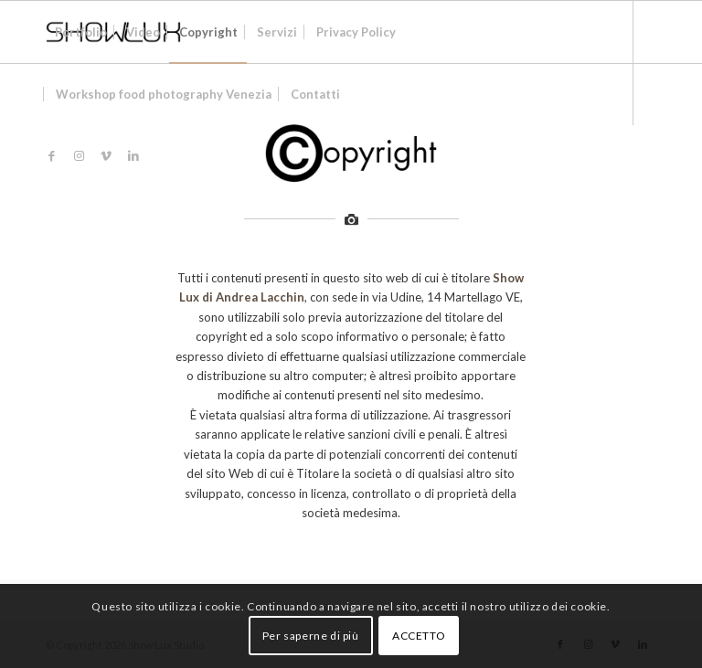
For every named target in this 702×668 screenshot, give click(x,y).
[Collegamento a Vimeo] (106, 155)
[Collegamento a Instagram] (78, 155)
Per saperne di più (310, 635)
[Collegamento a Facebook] (51, 155)
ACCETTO (418, 635)
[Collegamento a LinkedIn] (133, 155)
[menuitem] (81, 32)
